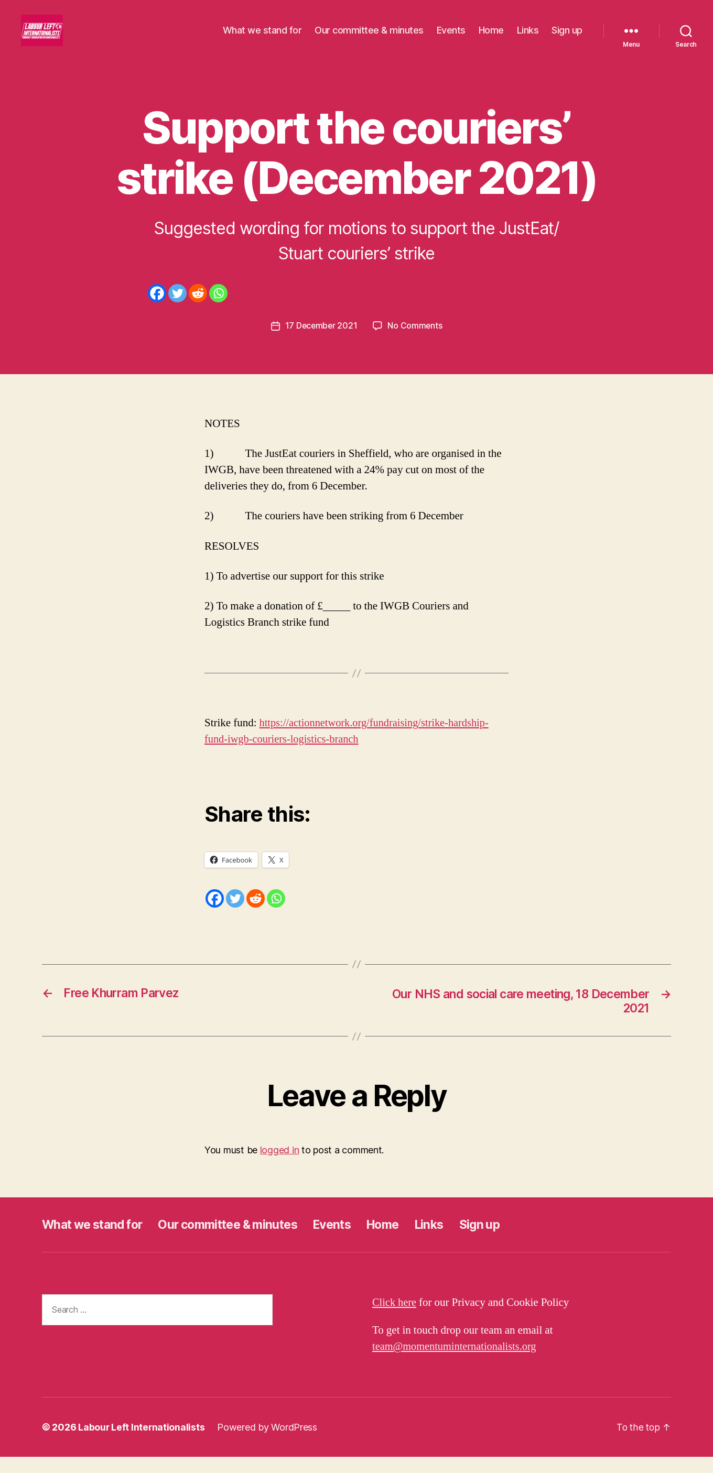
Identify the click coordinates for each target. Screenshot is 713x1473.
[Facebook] (157, 309)
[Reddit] (198, 309)
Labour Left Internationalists (142, 1443)
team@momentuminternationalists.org (457, 1363)
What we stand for (262, 37)
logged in (279, 1166)
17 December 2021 (321, 341)
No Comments (415, 341)
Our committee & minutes (369, 37)
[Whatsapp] (218, 309)
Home (491, 37)
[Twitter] (177, 309)
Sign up (567, 37)
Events (451, 37)
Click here (395, 1319)
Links (528, 37)
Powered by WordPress (268, 1443)
